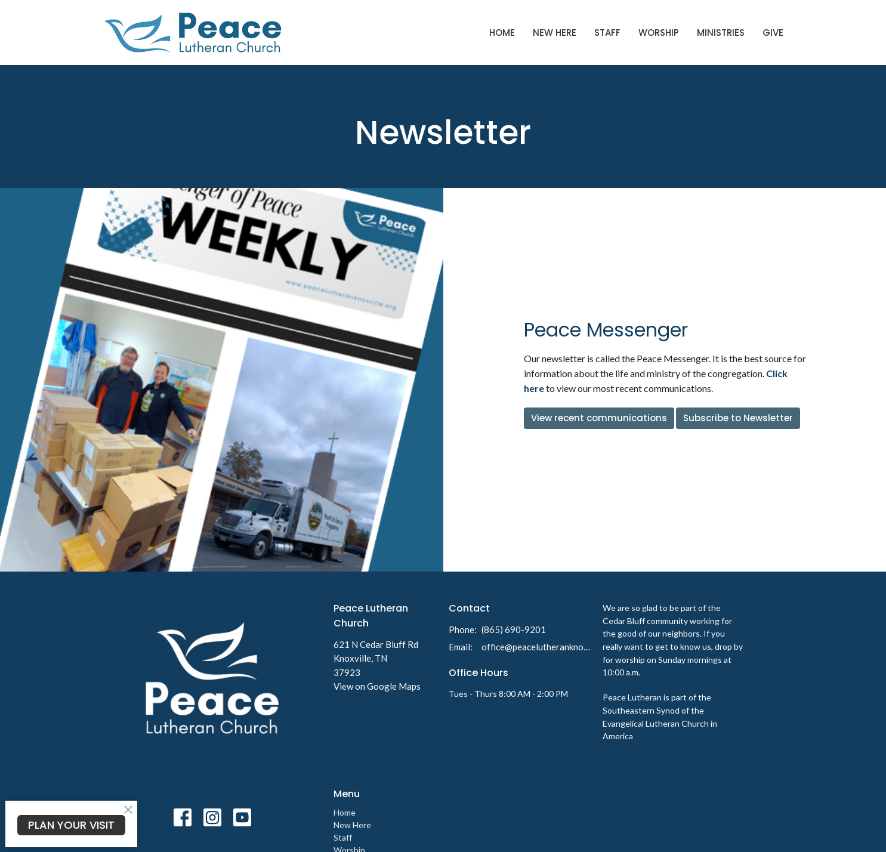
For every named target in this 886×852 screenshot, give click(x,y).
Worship (658, 32)
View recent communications (599, 418)
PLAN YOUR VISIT (71, 824)
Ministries (721, 32)
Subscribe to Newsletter (738, 418)
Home (502, 32)
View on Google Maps (377, 686)
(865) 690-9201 (513, 629)
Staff (607, 32)
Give (772, 32)
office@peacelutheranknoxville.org (536, 646)
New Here (554, 32)
